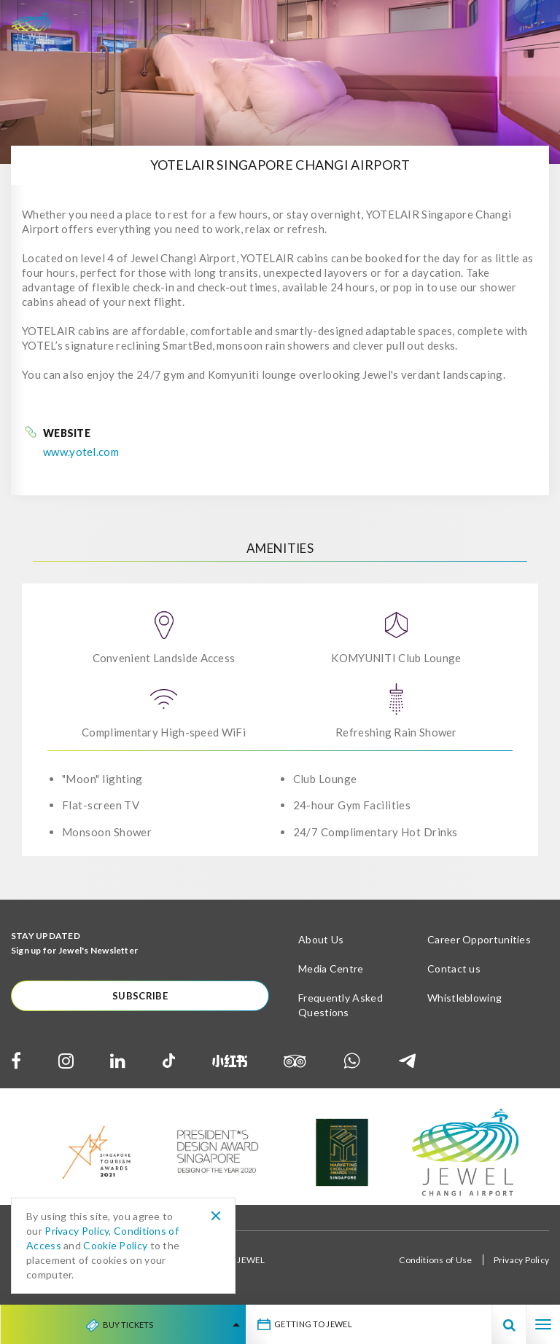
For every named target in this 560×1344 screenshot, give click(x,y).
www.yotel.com (81, 451)
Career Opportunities (479, 939)
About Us (320, 939)
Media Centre (331, 968)
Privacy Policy (521, 1259)
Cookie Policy (115, 1245)
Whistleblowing (464, 997)
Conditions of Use (435, 1259)
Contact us (454, 968)
